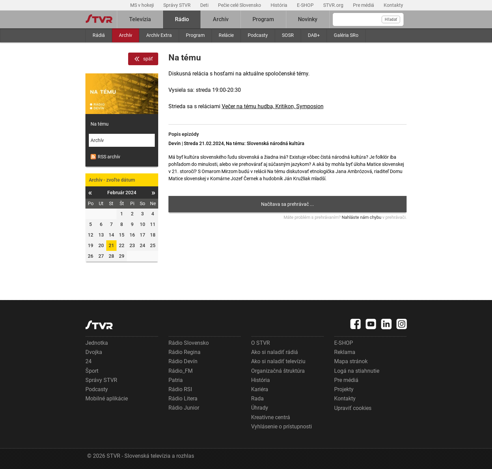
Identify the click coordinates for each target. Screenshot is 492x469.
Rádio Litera (182, 398)
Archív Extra (159, 35)
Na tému (100, 124)
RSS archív (105, 156)
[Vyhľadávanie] (368, 19)
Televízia (140, 19)
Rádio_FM (180, 371)
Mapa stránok (351, 361)
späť (143, 59)
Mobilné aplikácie (106, 398)
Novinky (307, 19)
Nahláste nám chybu (361, 217)
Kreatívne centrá (270, 417)
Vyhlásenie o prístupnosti (281, 426)
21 (111, 245)
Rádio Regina (184, 352)
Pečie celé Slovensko (240, 5)
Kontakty (393, 5)
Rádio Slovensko (188, 343)
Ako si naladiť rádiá (274, 352)
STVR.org (333, 5)
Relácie (226, 35)
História (279, 5)
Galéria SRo (346, 35)
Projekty (344, 389)
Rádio (182, 19)
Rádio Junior (183, 407)
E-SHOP (306, 5)
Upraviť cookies (352, 408)
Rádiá (99, 35)
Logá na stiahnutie (356, 371)
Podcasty (258, 35)
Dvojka (93, 352)
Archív (125, 35)
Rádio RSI (180, 389)
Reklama (344, 352)
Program (195, 35)
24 (88, 361)
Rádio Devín (182, 361)
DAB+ (314, 35)
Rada (257, 398)
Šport (91, 371)
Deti (204, 5)
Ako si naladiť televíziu (278, 361)
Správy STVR (177, 5)
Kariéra (259, 389)
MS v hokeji (142, 5)
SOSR (288, 35)
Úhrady (259, 407)
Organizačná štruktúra (278, 371)
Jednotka (96, 343)
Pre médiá (364, 5)
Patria (175, 380)
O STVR (260, 343)
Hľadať (391, 19)
